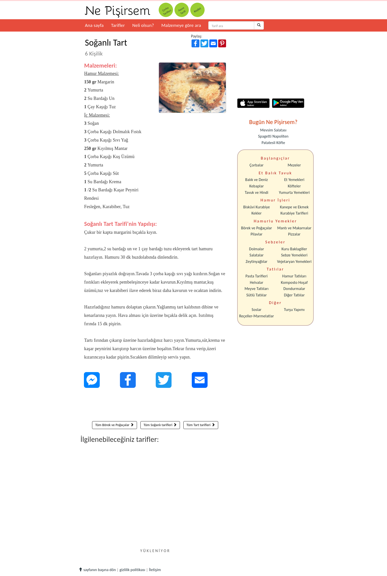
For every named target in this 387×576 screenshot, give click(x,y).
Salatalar (257, 255)
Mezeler (294, 165)
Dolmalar (256, 249)
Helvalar (256, 282)
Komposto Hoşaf (294, 282)
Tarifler (118, 25)
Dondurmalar (294, 288)
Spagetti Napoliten (273, 136)
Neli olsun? (143, 25)
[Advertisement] (155, 405)
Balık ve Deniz (256, 179)
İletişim (155, 569)
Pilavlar (256, 234)
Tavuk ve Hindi (256, 192)
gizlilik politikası (132, 569)
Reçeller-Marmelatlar (256, 316)
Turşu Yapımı (294, 309)
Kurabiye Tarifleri (294, 213)
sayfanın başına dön (97, 569)
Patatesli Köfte (273, 142)
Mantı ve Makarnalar (294, 228)
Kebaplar (256, 186)
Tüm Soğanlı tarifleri (160, 425)
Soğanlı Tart (106, 47)
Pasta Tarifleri (257, 276)
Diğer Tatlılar (294, 295)
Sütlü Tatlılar (256, 295)
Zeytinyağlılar (256, 261)
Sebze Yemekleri (294, 255)
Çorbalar (257, 165)
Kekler (257, 213)
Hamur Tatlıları (294, 276)
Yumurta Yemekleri (294, 192)
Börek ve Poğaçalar (256, 228)
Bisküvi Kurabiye (256, 207)
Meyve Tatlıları (257, 288)
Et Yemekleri (294, 179)
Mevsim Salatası (273, 130)
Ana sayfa (94, 25)
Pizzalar (294, 234)
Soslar (256, 309)
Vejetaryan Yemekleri (294, 261)
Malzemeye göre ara (181, 25)
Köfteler (294, 186)
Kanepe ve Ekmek (294, 207)
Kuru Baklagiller (294, 249)
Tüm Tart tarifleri (201, 425)
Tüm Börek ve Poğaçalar (114, 425)
